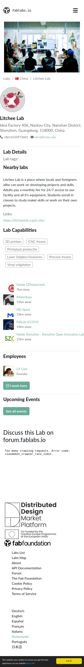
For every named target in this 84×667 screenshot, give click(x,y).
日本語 (17, 647)
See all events (16, 411)
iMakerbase (24, 297)
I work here (16, 386)
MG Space (23, 309)
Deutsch (18, 611)
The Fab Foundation (27, 578)
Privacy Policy (22, 588)
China (21, 78)
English (17, 616)
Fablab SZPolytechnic (30, 284)
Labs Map (19, 558)
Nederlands (20, 636)
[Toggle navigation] (75, 10)
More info (30, 663)
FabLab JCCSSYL (27, 322)
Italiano (17, 631)
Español (18, 621)
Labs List (18, 552)
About (16, 563)
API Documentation (26, 568)
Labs (6, 78)
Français (18, 626)
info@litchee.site (45, 137)
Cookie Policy (22, 583)
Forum (16, 573)
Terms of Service (24, 594)
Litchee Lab (41, 78)
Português (19, 642)
